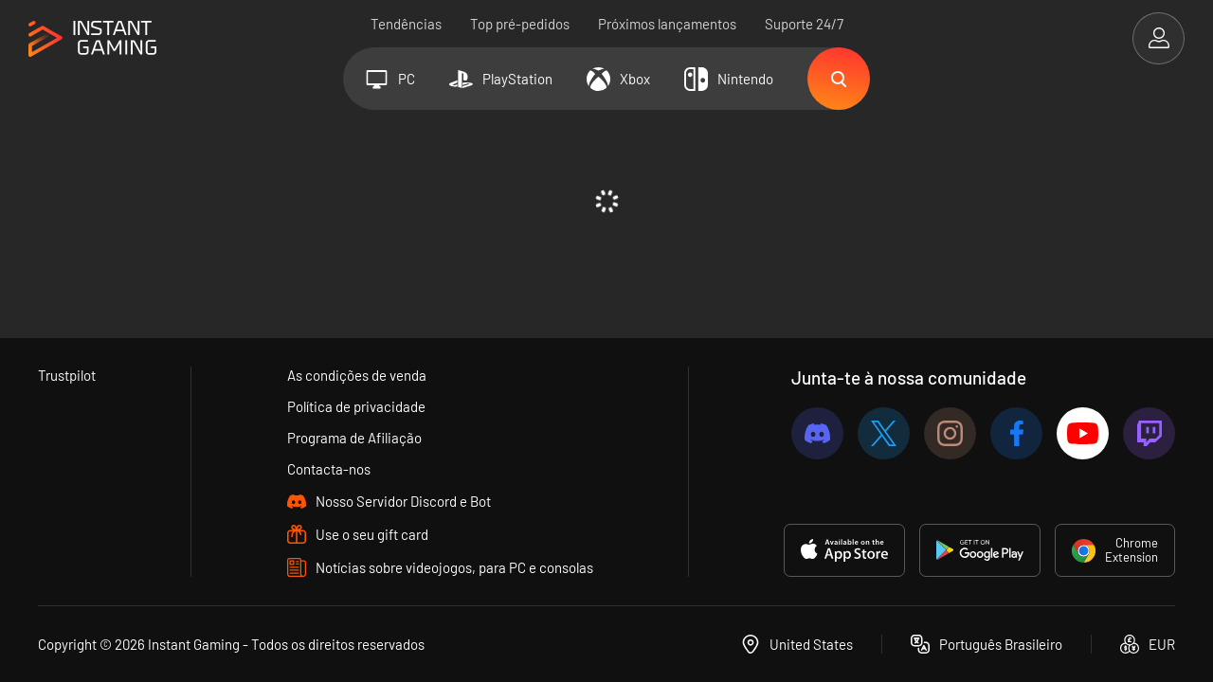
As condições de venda (356, 375)
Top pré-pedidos (520, 23)
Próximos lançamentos (667, 23)
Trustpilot (67, 375)
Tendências (406, 23)
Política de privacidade (356, 406)
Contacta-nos (329, 468)
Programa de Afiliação (354, 437)
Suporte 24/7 (804, 23)
